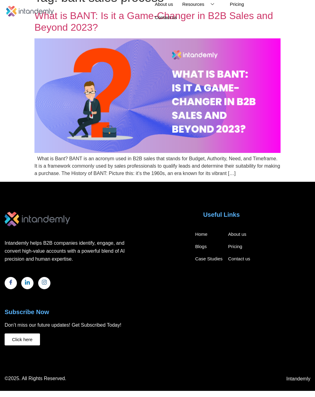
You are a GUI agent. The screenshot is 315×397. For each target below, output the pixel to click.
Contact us (166, 17)
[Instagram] (44, 283)
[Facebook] (11, 283)
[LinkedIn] (27, 283)
